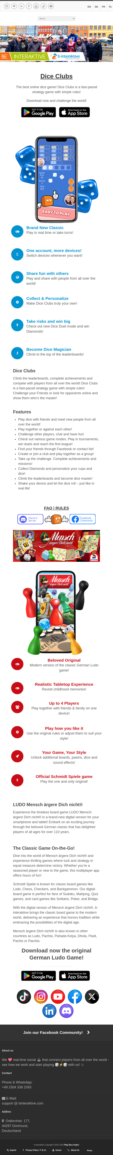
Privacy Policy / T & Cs (36, 1150)
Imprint (13, 1150)
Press (89, 1151)
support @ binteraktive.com (22, 1103)
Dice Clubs (56, 76)
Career (59, 1150)
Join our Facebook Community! (56, 1032)
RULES (62, 508)
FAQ (48, 508)
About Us (75, 1150)
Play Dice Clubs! (71, 1145)
